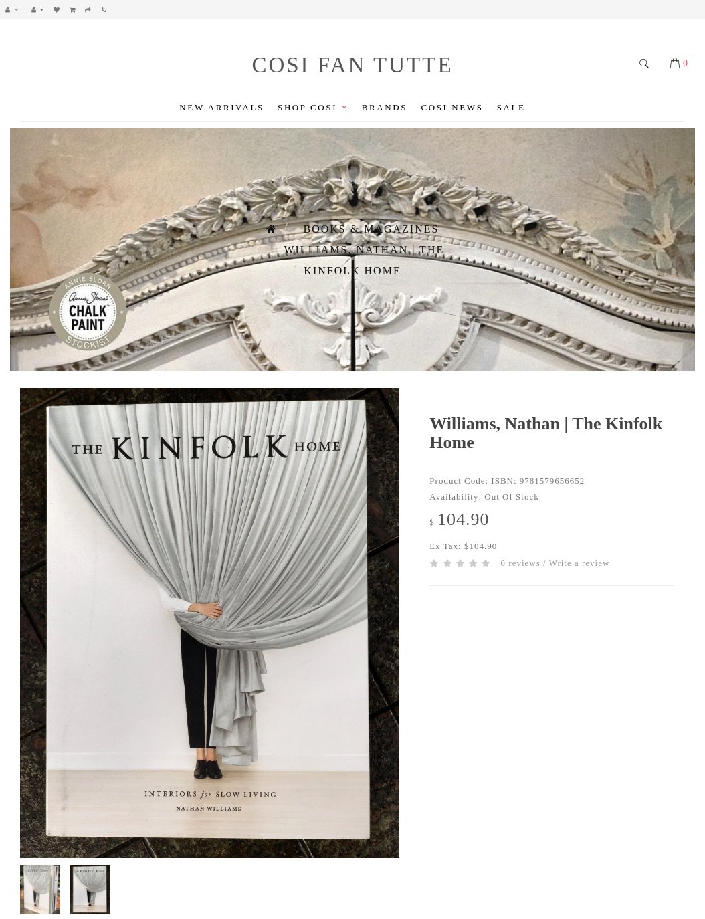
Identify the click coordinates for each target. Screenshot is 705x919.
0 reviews (520, 563)
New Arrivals (221, 107)
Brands (384, 107)
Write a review (579, 563)
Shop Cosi (313, 107)
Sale (511, 107)
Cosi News (452, 107)
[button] (15, 9)
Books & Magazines (371, 229)
